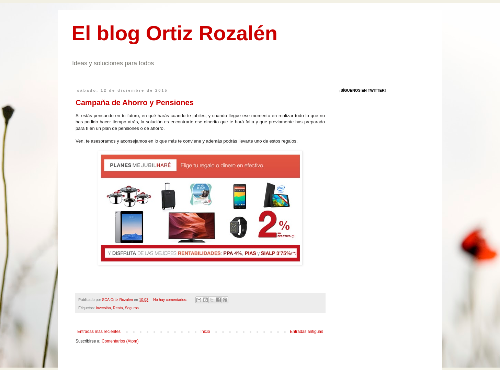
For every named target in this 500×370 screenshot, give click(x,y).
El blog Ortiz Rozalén (174, 33)
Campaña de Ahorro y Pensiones (135, 102)
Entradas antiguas (306, 331)
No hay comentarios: (170, 300)
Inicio (205, 331)
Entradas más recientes (99, 331)
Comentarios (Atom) (120, 341)
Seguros (132, 308)
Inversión (103, 308)
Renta (118, 308)
